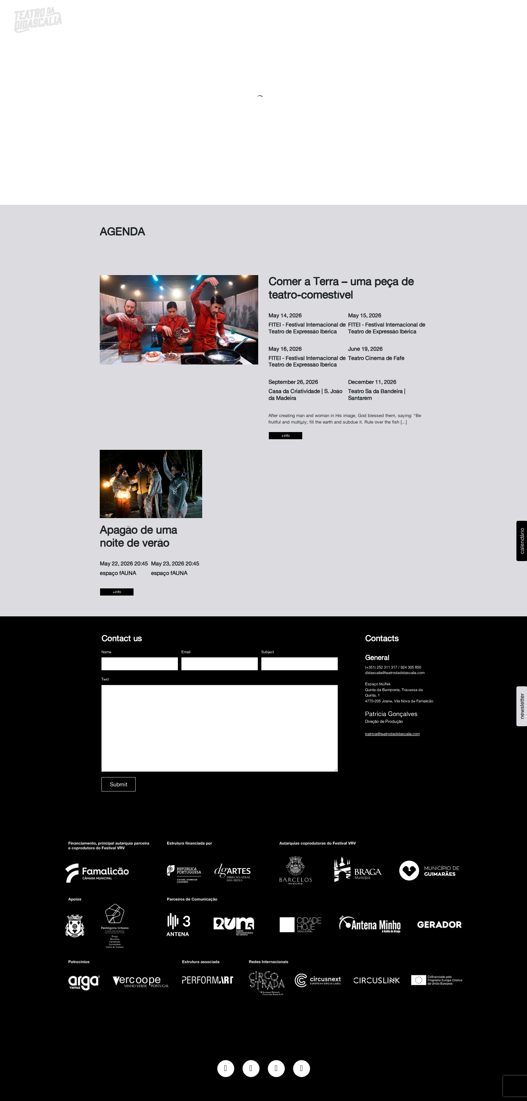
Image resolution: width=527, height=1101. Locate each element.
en (476, 19)
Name (106, 652)
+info (285, 435)
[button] (458, 19)
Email (185, 652)
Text (105, 679)
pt (467, 19)
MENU (493, 19)
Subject (267, 652)
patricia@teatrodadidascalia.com (392, 734)
